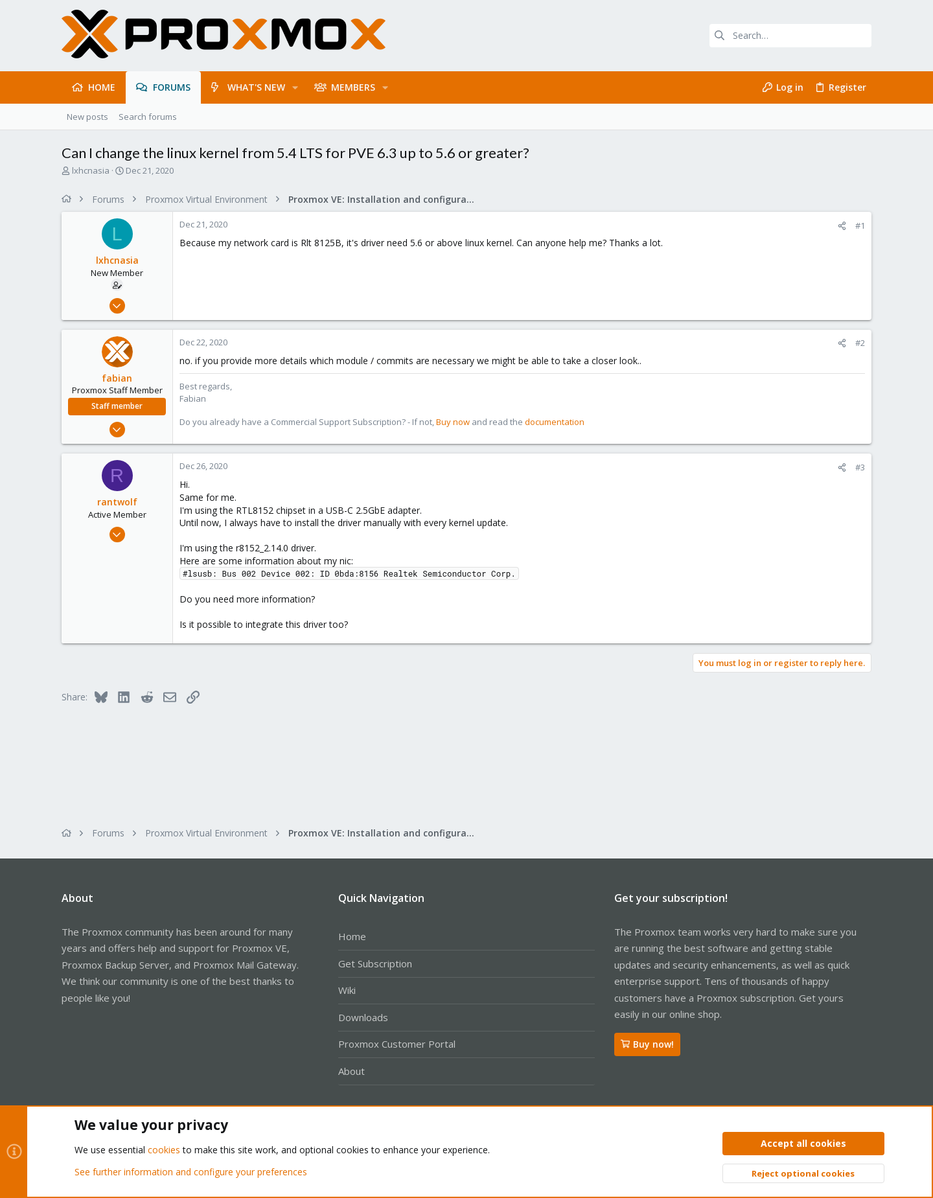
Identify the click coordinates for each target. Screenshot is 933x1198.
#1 (860, 225)
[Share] (842, 226)
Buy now (453, 422)
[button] (295, 87)
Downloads (363, 1017)
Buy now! (647, 1044)
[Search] (790, 35)
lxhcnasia (90, 170)
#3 (860, 467)
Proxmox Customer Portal (396, 1043)
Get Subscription (375, 963)
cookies (164, 1150)
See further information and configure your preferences (191, 1172)
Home (352, 936)
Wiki (347, 990)
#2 (860, 343)
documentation (554, 422)
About (351, 1071)
